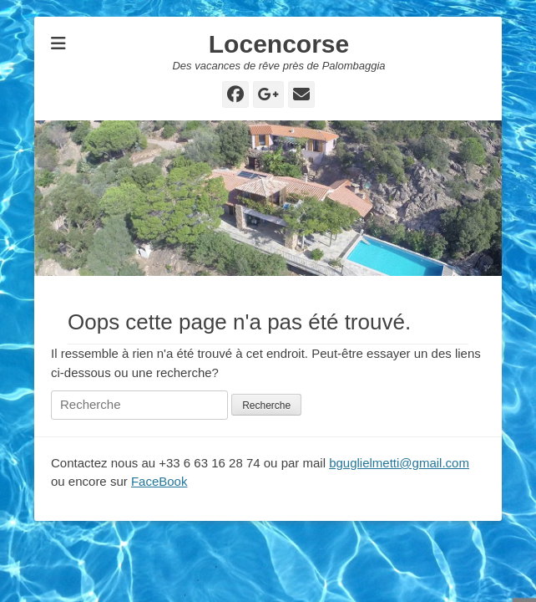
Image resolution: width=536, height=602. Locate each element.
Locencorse (279, 44)
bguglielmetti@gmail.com (399, 463)
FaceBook (159, 481)
